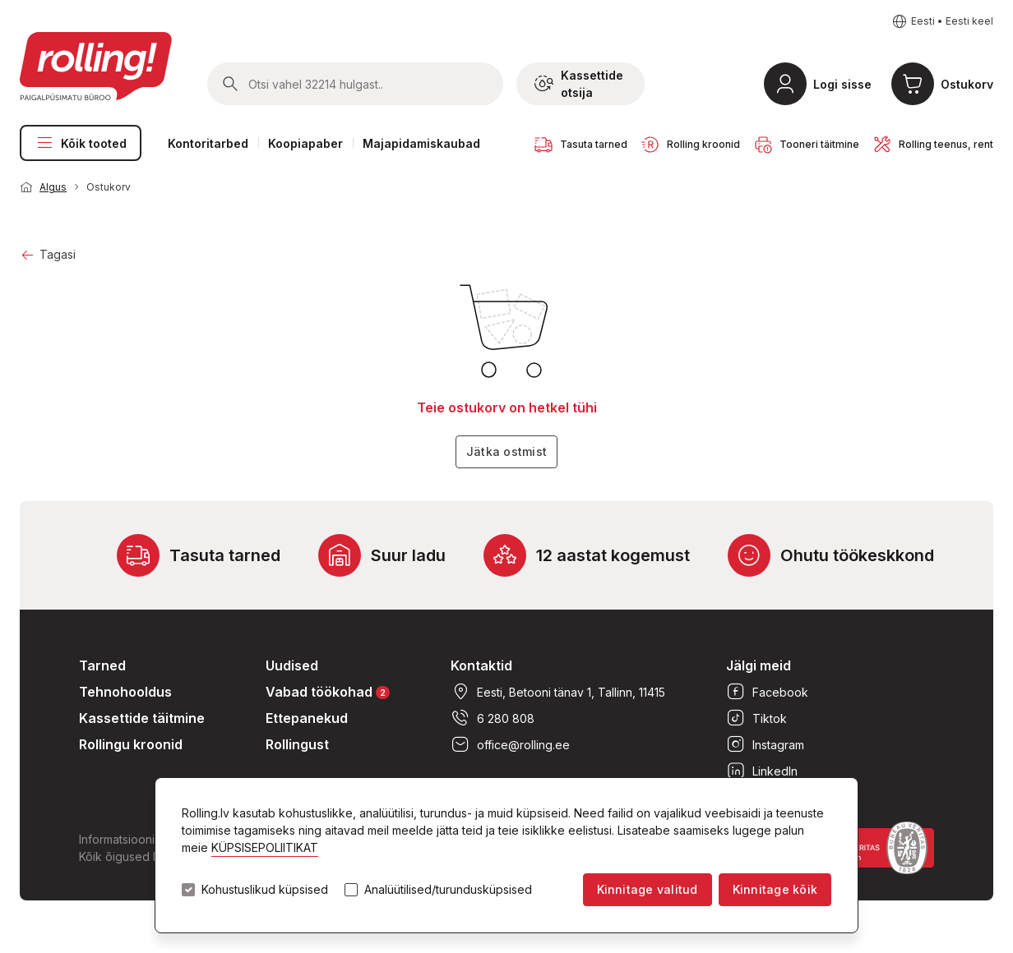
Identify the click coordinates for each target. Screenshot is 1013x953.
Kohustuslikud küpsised (264, 889)
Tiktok (756, 718)
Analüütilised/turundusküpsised (448, 889)
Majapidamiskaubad (421, 143)
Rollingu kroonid (131, 744)
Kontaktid (481, 665)
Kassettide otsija (578, 83)
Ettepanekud (307, 718)
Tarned (102, 665)
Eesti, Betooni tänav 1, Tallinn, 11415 (558, 692)
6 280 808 (492, 718)
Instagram (765, 744)
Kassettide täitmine (142, 718)
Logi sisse (842, 84)
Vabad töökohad (328, 691)
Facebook (767, 692)
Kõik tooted (81, 143)
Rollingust (297, 744)
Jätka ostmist (506, 451)
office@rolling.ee (510, 744)
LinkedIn (762, 770)
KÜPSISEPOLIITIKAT (264, 847)
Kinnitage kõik (775, 889)
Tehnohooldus (125, 692)
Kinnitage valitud (647, 889)
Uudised (292, 665)
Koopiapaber (305, 143)
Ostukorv (967, 84)
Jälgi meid (758, 665)
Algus (53, 187)
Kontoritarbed (208, 143)
